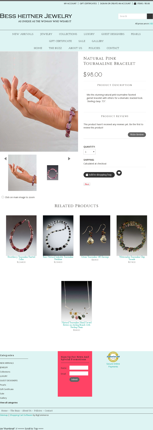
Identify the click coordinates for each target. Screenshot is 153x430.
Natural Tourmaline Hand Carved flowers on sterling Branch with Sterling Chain (76, 325)
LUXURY (89, 34)
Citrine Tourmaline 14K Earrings (95, 257)
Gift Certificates (88, 3)
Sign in (103, 3)
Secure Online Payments (113, 365)
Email (63, 373)
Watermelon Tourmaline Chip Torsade (132, 258)
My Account (70, 3)
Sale (82, 41)
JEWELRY (46, 34)
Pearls (136, 34)
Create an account (121, 3)
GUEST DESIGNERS (112, 34)
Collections (68, 34)
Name (64, 368)
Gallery (98, 41)
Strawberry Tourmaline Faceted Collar (21, 258)
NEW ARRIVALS (22, 34)
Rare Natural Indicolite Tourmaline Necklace (58, 258)
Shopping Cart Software (21, 415)
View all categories (9, 402)
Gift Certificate (60, 41)
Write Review (137, 134)
